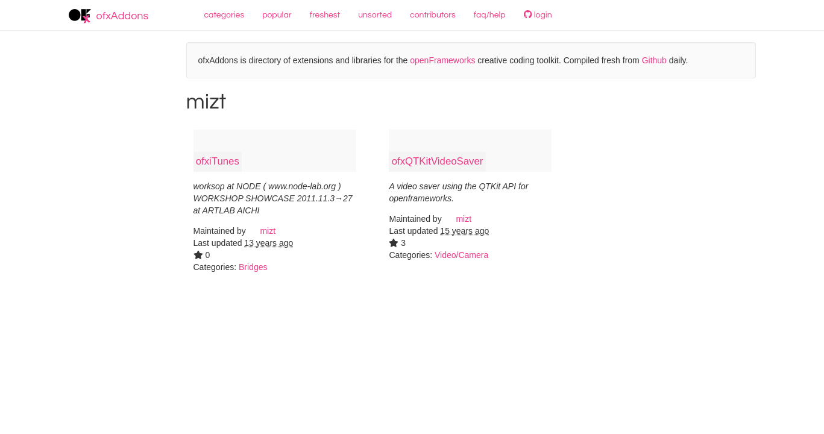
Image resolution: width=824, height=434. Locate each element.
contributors (433, 15)
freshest (325, 15)
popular (277, 15)
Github (654, 60)
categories (224, 15)
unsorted (375, 15)
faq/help (490, 15)
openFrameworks (442, 60)
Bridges (253, 267)
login (538, 14)
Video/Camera (461, 255)
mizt (262, 231)
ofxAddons (109, 16)
